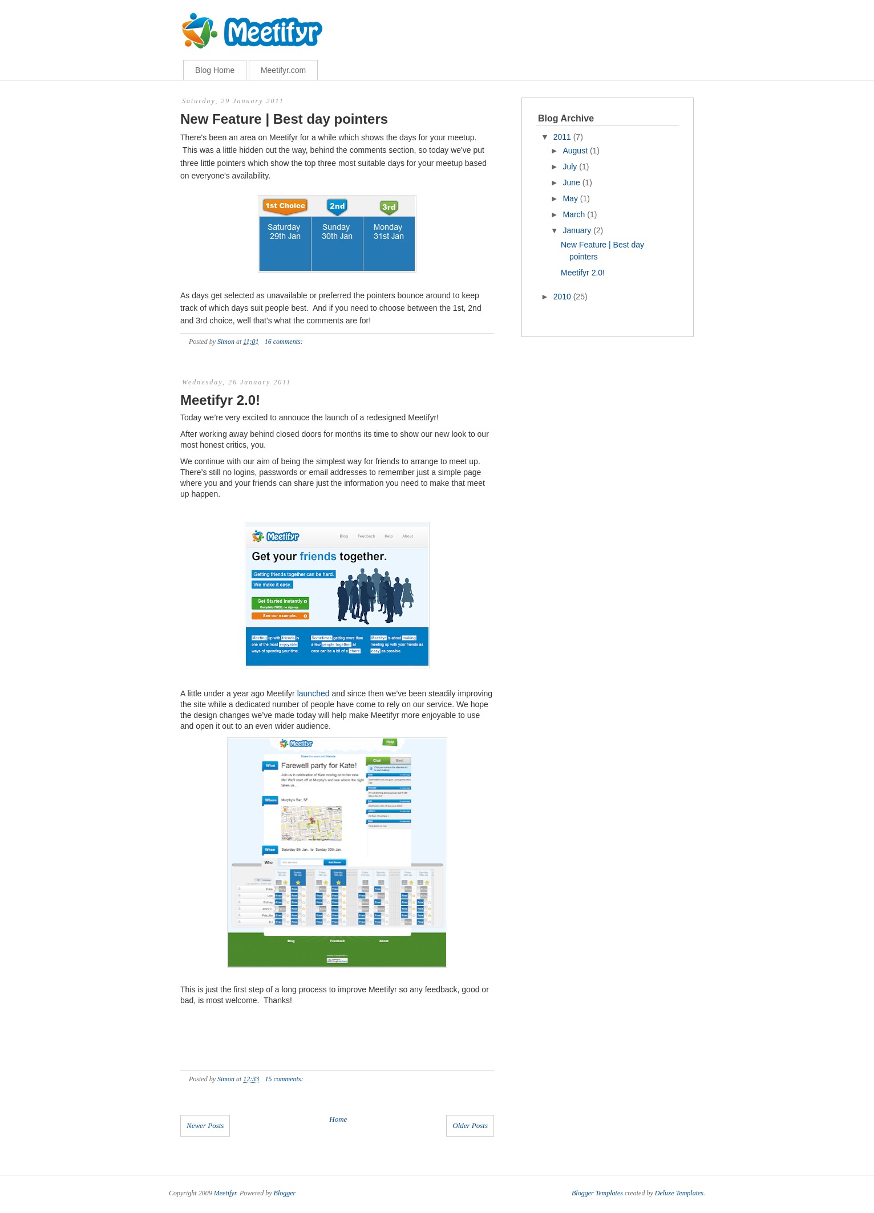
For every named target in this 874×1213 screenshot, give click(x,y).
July (570, 166)
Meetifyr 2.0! (220, 400)
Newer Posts (205, 1125)
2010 (562, 296)
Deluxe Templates (679, 1193)
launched (313, 693)
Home (338, 1119)
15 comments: (285, 1079)
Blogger (285, 1193)
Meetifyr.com (283, 70)
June (571, 182)
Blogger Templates (597, 1193)
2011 (562, 136)
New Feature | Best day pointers (284, 119)
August (575, 150)
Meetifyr (225, 1193)
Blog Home (214, 70)
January (577, 230)
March (574, 214)
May (570, 198)
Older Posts (470, 1125)
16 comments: (285, 342)
